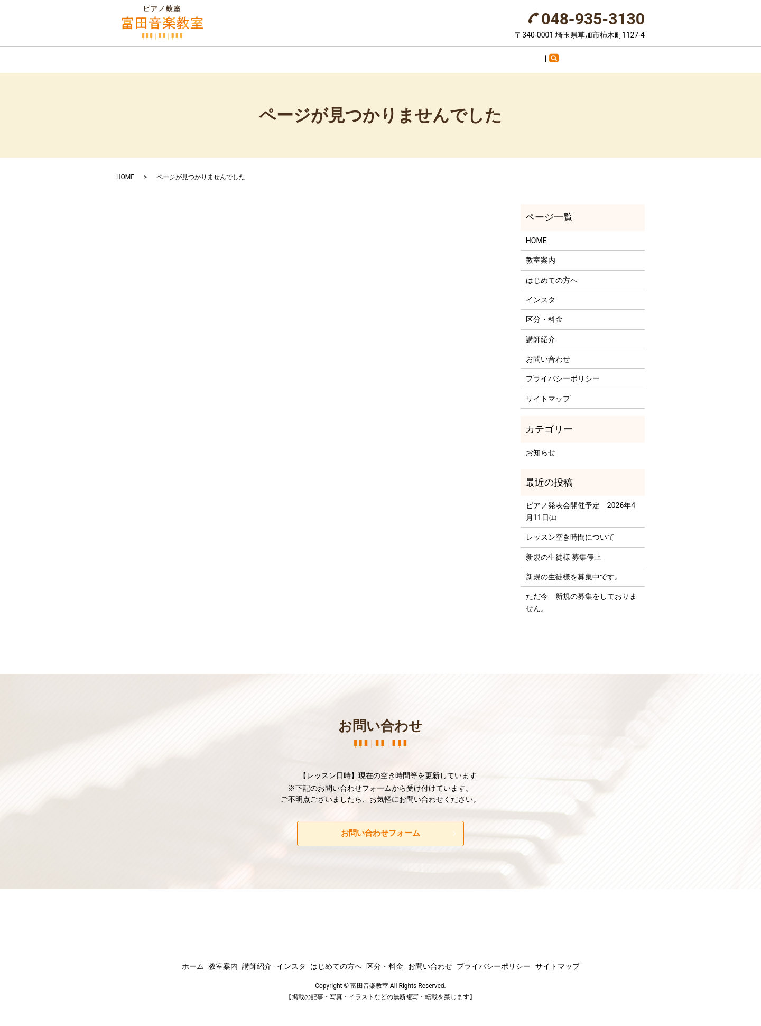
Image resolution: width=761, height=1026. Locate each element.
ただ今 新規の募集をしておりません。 (581, 595)
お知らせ (540, 445)
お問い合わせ (525, 55)
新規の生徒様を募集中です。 (574, 570)
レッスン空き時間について (570, 530)
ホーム (207, 55)
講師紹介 (298, 55)
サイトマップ (548, 391)
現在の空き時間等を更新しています (417, 768)
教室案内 (251, 55)
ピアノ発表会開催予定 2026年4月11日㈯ (580, 504)
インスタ (345, 55)
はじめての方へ (404, 55)
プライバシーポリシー (563, 371)
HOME (125, 170)
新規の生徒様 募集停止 (563, 550)
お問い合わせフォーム (380, 826)
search (569, 57)
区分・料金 (466, 55)
